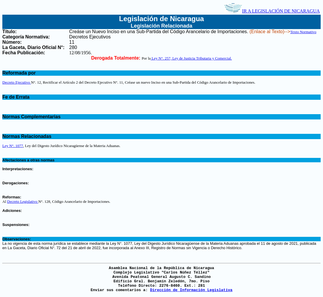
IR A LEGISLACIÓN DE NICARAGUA (272, 11)
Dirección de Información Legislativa (191, 290)
